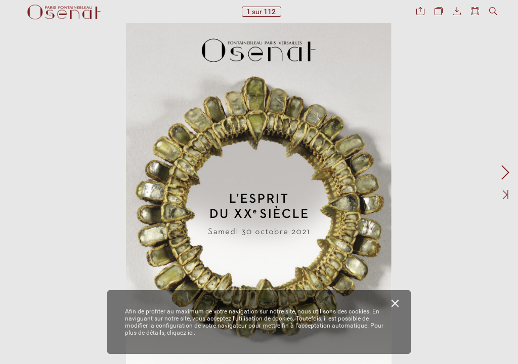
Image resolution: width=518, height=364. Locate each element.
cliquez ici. (181, 332)
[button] (420, 11)
